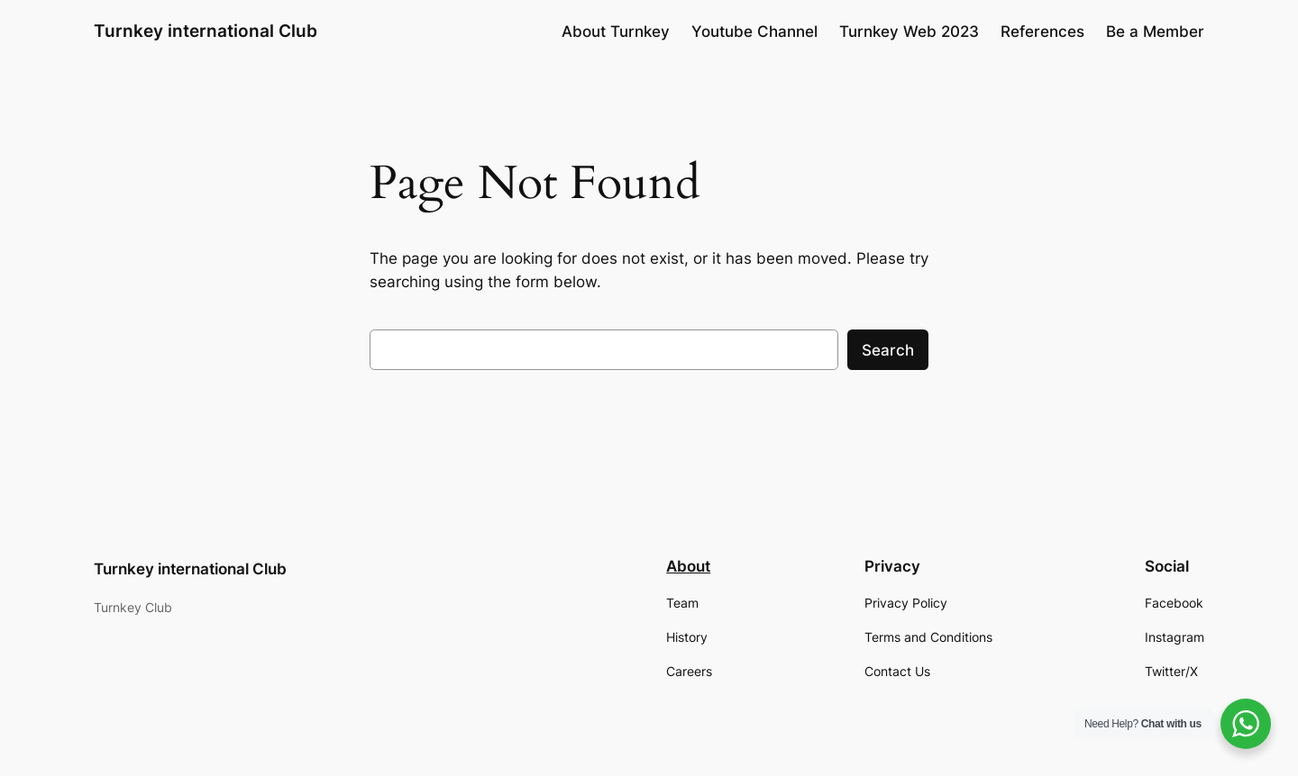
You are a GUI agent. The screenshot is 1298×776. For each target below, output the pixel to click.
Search (888, 350)
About (688, 566)
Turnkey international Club (205, 30)
